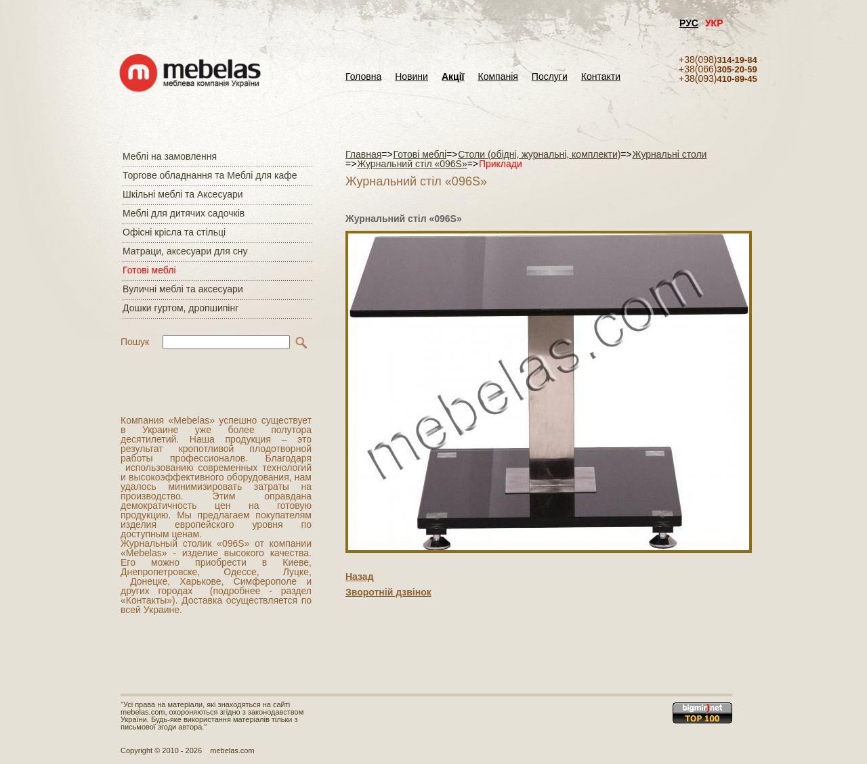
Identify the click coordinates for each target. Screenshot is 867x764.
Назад (359, 576)
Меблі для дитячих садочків (184, 213)
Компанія (497, 77)
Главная (363, 154)
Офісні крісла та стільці (174, 232)
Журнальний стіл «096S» (412, 163)
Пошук (135, 341)
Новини (411, 77)
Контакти (600, 77)
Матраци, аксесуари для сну (185, 251)
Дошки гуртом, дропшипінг (180, 307)
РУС (688, 23)
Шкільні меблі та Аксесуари (183, 194)
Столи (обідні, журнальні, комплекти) (539, 154)
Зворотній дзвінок (388, 592)
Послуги (550, 77)
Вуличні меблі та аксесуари (183, 289)
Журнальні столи (670, 154)
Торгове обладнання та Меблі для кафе (210, 175)
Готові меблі (149, 270)
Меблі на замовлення (170, 156)
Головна (363, 77)
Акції (453, 77)
